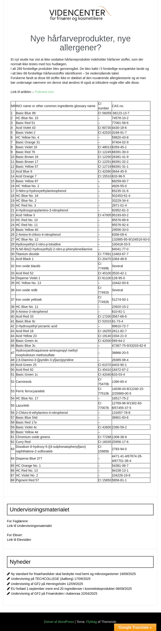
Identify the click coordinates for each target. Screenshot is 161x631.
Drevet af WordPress (59, 622)
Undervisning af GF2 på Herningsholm (38, 584)
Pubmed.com (44, 92)
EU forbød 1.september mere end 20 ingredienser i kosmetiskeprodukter (63, 589)
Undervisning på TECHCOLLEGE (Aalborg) (42, 579)
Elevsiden (24, 539)
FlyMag (91, 622)
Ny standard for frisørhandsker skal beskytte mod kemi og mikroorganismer (65, 574)
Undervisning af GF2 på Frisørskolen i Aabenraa (45, 593)
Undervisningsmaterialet (34, 526)
